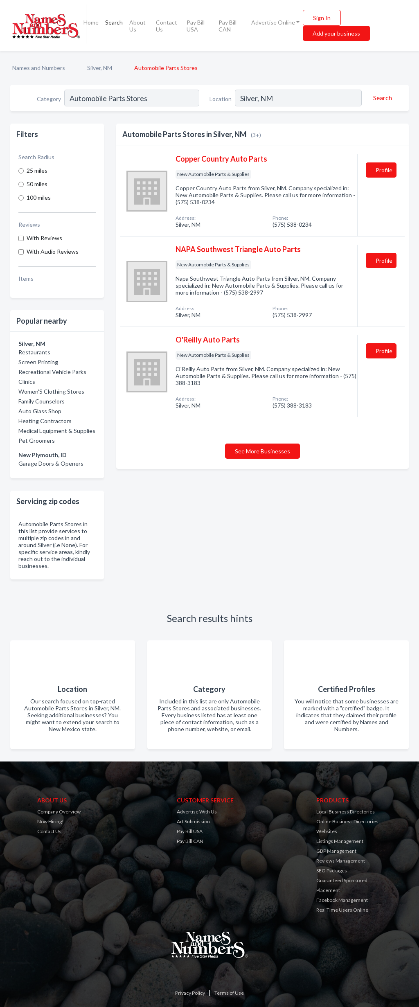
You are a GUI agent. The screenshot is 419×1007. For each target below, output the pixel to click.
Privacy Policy (190, 993)
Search (114, 22)
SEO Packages (331, 870)
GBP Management (336, 851)
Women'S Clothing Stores (51, 391)
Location (221, 98)
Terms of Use (229, 993)
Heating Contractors (45, 420)
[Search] (381, 98)
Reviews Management (340, 861)
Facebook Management (342, 900)
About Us (137, 26)
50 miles (37, 183)
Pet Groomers (36, 440)
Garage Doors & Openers (50, 463)
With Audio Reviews (53, 251)
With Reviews (44, 237)
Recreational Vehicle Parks (52, 371)
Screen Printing (38, 361)
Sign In (322, 17)
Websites (326, 831)
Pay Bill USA (196, 26)
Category (49, 98)
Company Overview (59, 812)
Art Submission (193, 821)
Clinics (26, 381)
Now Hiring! (50, 821)
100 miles (39, 197)
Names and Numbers (38, 67)
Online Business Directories (347, 821)
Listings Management (339, 841)
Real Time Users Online (342, 910)
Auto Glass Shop (39, 411)
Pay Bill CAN (228, 26)
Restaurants (34, 352)
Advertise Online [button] (273, 22)
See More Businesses (262, 451)
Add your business (336, 33)
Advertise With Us (197, 812)
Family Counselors (41, 401)
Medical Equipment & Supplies (56, 430)
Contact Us (166, 26)
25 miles (37, 170)
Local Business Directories (345, 812)
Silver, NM (99, 67)
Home (91, 22)
